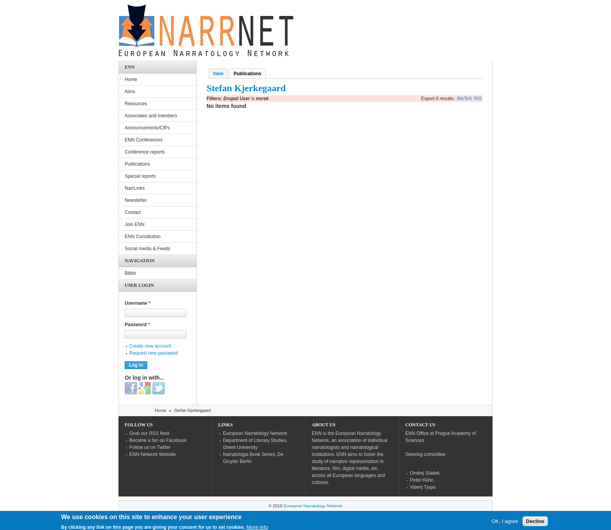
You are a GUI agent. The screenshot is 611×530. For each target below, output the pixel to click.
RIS (478, 98)
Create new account (150, 346)
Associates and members (151, 115)
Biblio (130, 273)
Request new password (153, 353)
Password (137, 324)
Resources (136, 103)
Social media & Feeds (147, 248)
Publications (249, 73)
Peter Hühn (422, 480)
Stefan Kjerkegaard (192, 410)
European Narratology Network (255, 433)
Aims (130, 91)
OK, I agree (504, 523)
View (218, 73)
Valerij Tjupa (423, 487)
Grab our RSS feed (149, 433)
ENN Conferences (143, 140)
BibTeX (464, 98)
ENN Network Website (152, 454)
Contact (133, 212)
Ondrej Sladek (425, 473)
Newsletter (136, 200)
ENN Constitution (143, 236)
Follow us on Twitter (150, 447)
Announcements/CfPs (147, 128)
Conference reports (145, 152)
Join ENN (135, 224)
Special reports (140, 176)
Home (131, 79)
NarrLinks (135, 188)
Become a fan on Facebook (158, 440)
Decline (535, 523)
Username (137, 303)
